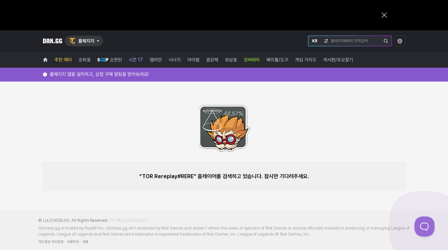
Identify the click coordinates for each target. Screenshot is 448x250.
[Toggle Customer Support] (424, 226)
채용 (85, 242)
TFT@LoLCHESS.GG (128, 220)
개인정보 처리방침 (50, 242)
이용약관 (73, 242)
